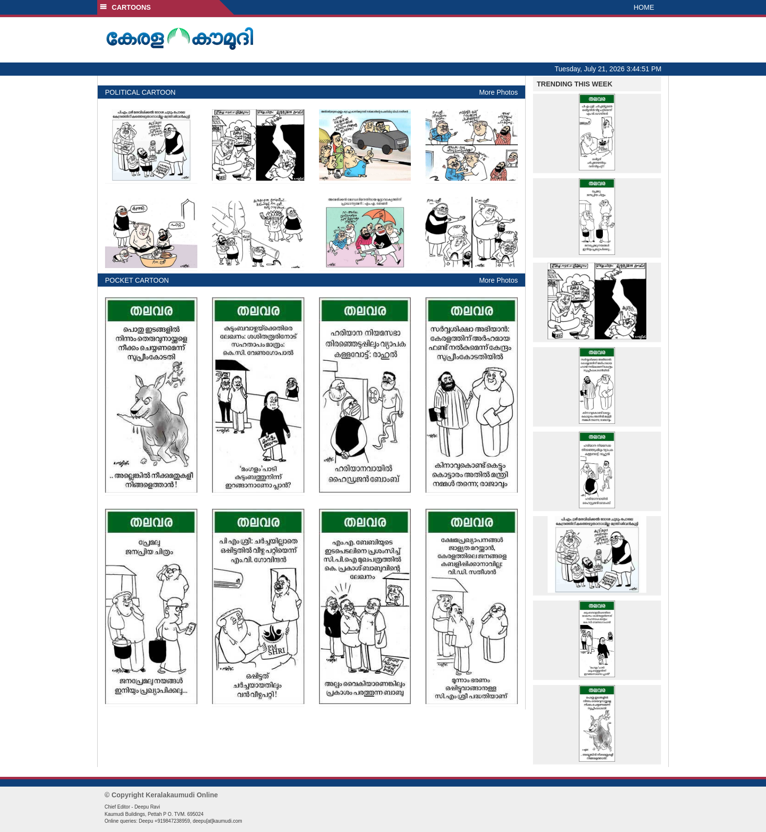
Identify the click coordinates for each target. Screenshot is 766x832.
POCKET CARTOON (137, 280)
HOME (644, 7)
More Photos (498, 92)
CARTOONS (125, 7)
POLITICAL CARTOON (140, 92)
